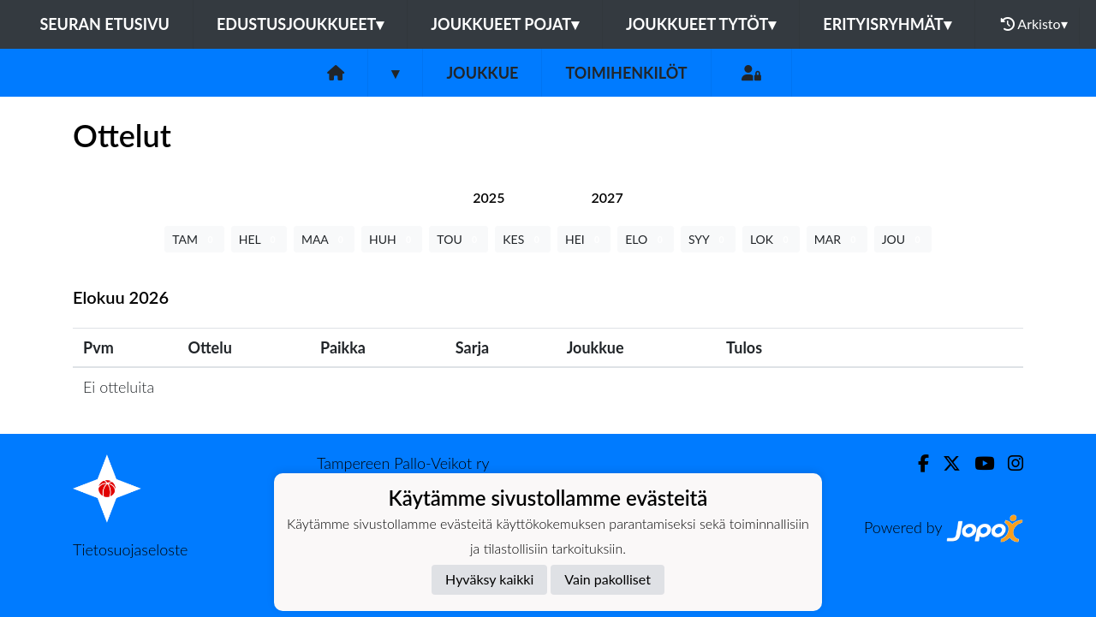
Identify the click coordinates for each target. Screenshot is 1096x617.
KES (523, 239)
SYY (708, 239)
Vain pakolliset (607, 579)
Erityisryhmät (886, 24)
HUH (391, 239)
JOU (903, 239)
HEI (584, 239)
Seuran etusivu (104, 24)
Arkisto (1034, 24)
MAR (837, 239)
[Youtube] (977, 463)
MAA (324, 239)
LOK (771, 239)
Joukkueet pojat (505, 24)
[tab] (488, 197)
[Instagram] (1008, 463)
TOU (458, 239)
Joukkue (482, 72)
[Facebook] (916, 463)
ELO (645, 239)
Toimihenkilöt (626, 72)
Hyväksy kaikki (489, 579)
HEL (259, 239)
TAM (194, 239)
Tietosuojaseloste (130, 549)
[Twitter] (945, 463)
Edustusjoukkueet (300, 24)
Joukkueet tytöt (701, 24)
